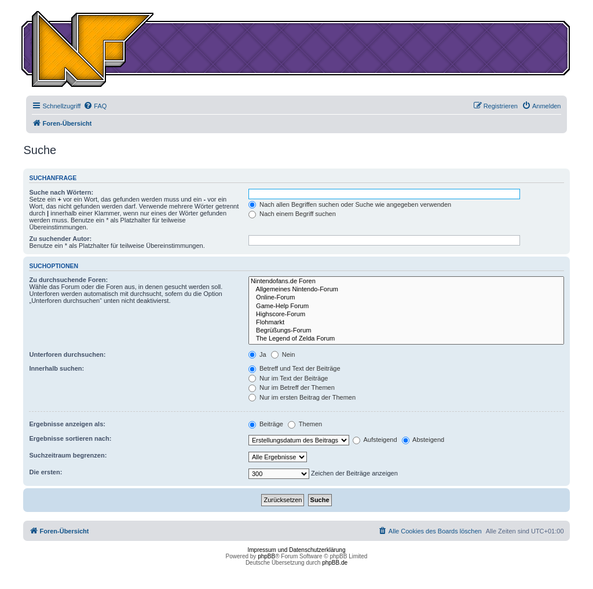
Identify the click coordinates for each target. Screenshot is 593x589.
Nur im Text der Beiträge (288, 378)
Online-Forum (406, 298)
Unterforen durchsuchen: (67, 354)
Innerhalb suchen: (56, 368)
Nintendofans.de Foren (406, 281)
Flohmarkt (406, 323)
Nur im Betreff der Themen (291, 387)
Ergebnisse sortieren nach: (70, 438)
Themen (305, 423)
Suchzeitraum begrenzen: (68, 455)
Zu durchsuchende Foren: (68, 279)
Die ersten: (45, 472)
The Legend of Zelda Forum (406, 339)
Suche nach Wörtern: (61, 192)
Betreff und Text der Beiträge (294, 368)
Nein (283, 354)
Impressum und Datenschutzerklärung (297, 550)
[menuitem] (95, 106)
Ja (257, 354)
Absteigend (423, 439)
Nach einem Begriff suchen (292, 213)
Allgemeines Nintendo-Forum (406, 290)
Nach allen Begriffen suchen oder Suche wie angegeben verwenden (349, 204)
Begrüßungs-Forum (406, 331)
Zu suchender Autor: (60, 238)
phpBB (266, 556)
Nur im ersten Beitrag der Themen (302, 397)
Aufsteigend (375, 439)
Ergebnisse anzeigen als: (67, 423)
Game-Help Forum (406, 306)
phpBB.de (334, 562)
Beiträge (265, 423)
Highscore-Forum (406, 314)
